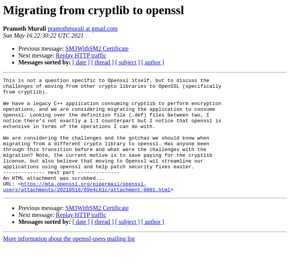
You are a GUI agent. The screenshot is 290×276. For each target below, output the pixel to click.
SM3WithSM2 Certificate (97, 48)
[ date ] (81, 62)
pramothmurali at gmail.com (83, 28)
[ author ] (152, 62)
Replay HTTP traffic (81, 55)
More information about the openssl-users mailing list (69, 261)
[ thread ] (102, 62)
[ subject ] (127, 62)
